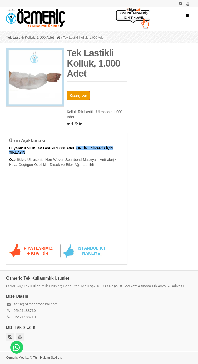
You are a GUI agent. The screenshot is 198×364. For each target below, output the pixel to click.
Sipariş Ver (78, 95)
